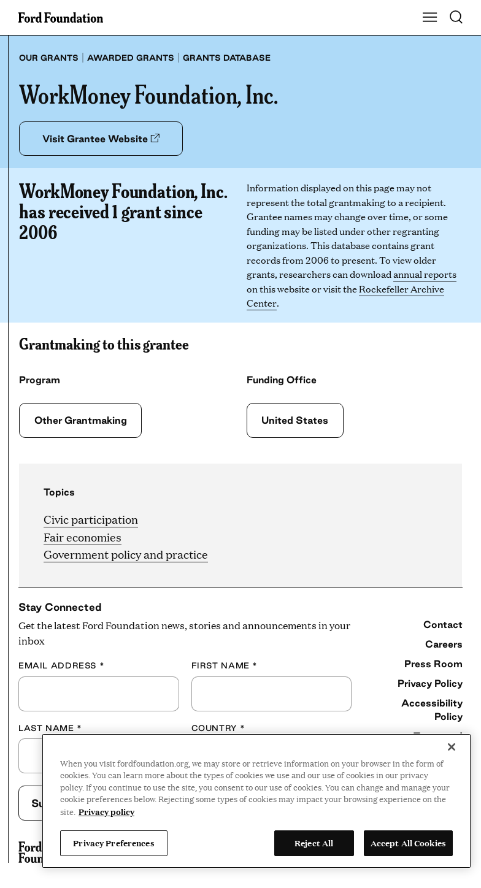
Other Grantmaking (80, 420)
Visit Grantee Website (105, 138)
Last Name (50, 728)
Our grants (49, 57)
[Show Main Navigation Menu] (430, 18)
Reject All (313, 842)
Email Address (61, 665)
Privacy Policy (430, 683)
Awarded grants (130, 57)
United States (294, 420)
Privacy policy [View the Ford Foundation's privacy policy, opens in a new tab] (106, 811)
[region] (256, 800)
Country (218, 728)
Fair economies (82, 537)
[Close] (451, 746)
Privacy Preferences (113, 842)
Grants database (227, 57)
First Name (224, 665)
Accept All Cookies (408, 842)
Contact (443, 624)
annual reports (424, 274)
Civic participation (91, 519)
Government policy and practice (126, 554)
